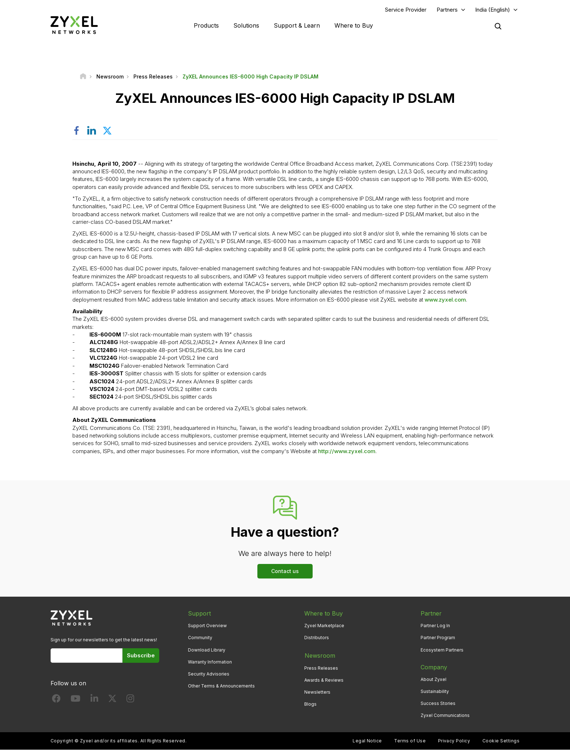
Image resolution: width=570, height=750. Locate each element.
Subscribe (141, 655)
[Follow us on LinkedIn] (94, 700)
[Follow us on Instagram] (130, 700)
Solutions (246, 25)
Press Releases (321, 667)
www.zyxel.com (445, 300)
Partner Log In (435, 626)
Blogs (310, 703)
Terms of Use (410, 741)
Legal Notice (367, 741)
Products (206, 25)
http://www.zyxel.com (347, 451)
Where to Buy (353, 25)
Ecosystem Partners (442, 650)
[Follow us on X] (112, 700)
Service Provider (405, 9)
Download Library (206, 650)
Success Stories (438, 703)
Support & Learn (297, 25)
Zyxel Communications (445, 715)
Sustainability (435, 691)
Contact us (285, 571)
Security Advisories (208, 674)
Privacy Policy (454, 741)
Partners (447, 9)
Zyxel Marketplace (324, 626)
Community (200, 638)
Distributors (316, 638)
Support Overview (207, 626)
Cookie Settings (500, 741)
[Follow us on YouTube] (75, 700)
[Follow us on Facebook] (56, 700)
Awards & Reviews (324, 679)
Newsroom (319, 655)
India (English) (492, 9)
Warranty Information (210, 662)
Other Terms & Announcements (221, 686)
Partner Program (438, 638)
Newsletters (317, 691)
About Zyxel (433, 679)
